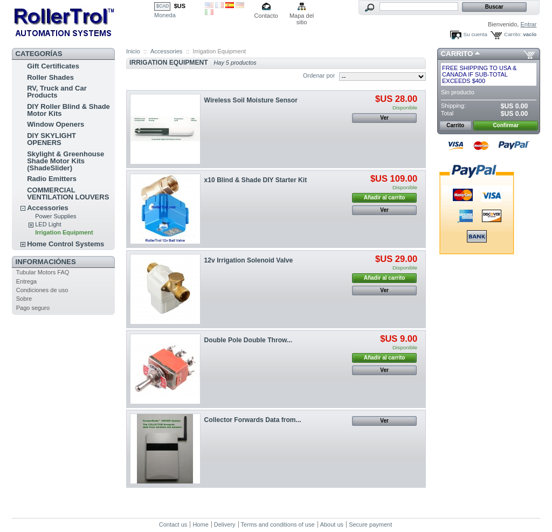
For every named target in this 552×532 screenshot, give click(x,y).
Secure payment (370, 524)
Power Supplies (55, 216)
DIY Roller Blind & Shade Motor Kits (68, 110)
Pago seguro (33, 308)
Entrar (528, 24)
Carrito (457, 54)
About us (331, 524)
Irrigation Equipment (64, 232)
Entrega (26, 281)
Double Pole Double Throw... (248, 340)
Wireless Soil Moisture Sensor (251, 100)
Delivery (225, 524)
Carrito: (512, 34)
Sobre (24, 298)
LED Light (48, 224)
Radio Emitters (52, 179)
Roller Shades (50, 77)
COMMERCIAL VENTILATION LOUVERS (68, 193)
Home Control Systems (65, 244)
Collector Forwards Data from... (252, 420)
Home (200, 524)
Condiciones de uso (42, 290)
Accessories (47, 208)
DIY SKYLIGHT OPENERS (51, 139)
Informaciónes (46, 262)
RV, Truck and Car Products (57, 91)
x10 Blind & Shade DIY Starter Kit (255, 180)
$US (179, 6)
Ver (384, 118)
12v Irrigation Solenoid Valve (248, 260)
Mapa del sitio (301, 16)
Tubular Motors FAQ (43, 272)
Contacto (266, 15)
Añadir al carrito (384, 198)
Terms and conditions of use (278, 524)
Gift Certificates (53, 66)
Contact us (173, 524)
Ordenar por (319, 75)
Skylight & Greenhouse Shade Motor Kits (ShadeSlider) (65, 161)
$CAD (162, 6)
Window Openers (55, 124)
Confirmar (506, 125)
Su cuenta (475, 34)
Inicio (133, 51)
